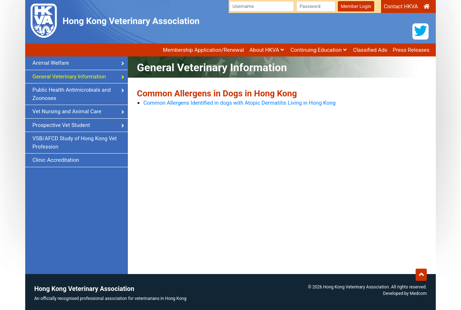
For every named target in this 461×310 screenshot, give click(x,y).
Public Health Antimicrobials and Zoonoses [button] (78, 94)
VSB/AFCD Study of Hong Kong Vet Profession (74, 142)
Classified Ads (370, 50)
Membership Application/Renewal (203, 50)
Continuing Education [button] (318, 50)
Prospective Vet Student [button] (78, 125)
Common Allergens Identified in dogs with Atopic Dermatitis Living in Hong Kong (239, 103)
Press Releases (411, 50)
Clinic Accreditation (55, 160)
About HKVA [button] (266, 50)
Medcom (418, 293)
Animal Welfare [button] (78, 63)
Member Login (356, 6)
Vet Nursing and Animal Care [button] (78, 111)
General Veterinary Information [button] (78, 76)
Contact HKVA (401, 6)
